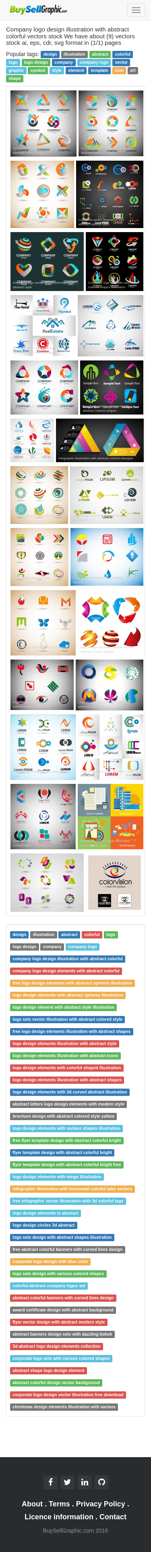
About (32, 1504)
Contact (112, 1517)
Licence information (59, 1517)
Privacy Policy (100, 1504)
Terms (59, 1504)
